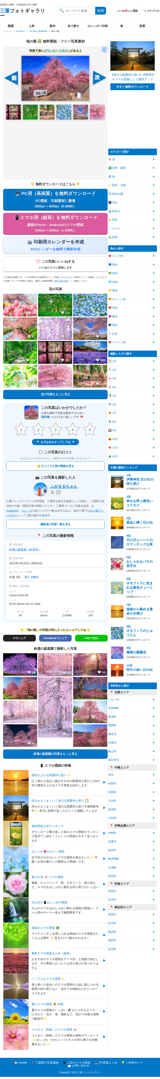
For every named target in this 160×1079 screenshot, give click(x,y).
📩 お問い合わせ (79, 1067)
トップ (7, 30)
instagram (12, 512)
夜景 (142, 26)
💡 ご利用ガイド (132, 1064)
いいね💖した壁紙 (127, 10)
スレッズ (26, 512)
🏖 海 (111, 176)
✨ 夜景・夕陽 (117, 185)
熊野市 (112, 940)
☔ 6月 (112, 404)
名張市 (112, 899)
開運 (11, 26)
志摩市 (112, 841)
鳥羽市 (112, 850)
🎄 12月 (113, 456)
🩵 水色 (113, 281)
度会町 (112, 876)
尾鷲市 (112, 914)
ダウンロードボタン (57, 50)
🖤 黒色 (113, 325)
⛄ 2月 (112, 369)
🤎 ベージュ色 (117, 342)
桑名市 (112, 734)
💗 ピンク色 (115, 255)
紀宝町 (112, 949)
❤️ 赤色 (113, 307)
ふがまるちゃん (63, 488)
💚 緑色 (113, 273)
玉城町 (112, 867)
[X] (52, 494)
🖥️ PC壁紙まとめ (105, 1064)
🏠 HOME (20, 1064)
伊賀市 (112, 891)
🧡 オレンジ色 (117, 299)
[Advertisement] (55, 149)
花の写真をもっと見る (55, 396)
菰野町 (112, 725)
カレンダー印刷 (97, 26)
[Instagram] (58, 494)
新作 (52, 26)
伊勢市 (112, 833)
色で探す (73, 26)
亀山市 (112, 751)
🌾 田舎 (113, 219)
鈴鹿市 (20, 30)
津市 (111, 774)
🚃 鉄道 (113, 237)
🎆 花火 (113, 202)
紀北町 (112, 923)
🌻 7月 (112, 413)
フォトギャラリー (22, 13)
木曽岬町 (113, 708)
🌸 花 (111, 159)
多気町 (112, 809)
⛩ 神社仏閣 (115, 193)
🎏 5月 (112, 395)
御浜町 (112, 931)
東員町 (112, 716)
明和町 (112, 792)
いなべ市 (113, 699)
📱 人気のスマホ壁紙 (76, 1064)
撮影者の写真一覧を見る (55, 526)
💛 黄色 (113, 290)
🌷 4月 (112, 387)
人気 (31, 26)
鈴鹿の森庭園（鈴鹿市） (25, 551)
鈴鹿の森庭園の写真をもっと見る (55, 755)
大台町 (112, 800)
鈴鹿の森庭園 (38, 30)
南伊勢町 (113, 858)
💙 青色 (113, 264)
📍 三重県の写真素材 (45, 1064)
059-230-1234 (61, 283)
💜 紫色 (113, 316)
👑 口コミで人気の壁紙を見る (55, 468)
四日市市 (113, 760)
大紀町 (112, 818)
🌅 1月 (112, 361)
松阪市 (112, 783)
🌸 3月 (112, 378)
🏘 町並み (114, 211)
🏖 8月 (112, 421)
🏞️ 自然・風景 (117, 167)
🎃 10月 (113, 439)
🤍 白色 (113, 333)
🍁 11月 (113, 447)
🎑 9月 (112, 430)
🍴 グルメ (114, 228)
